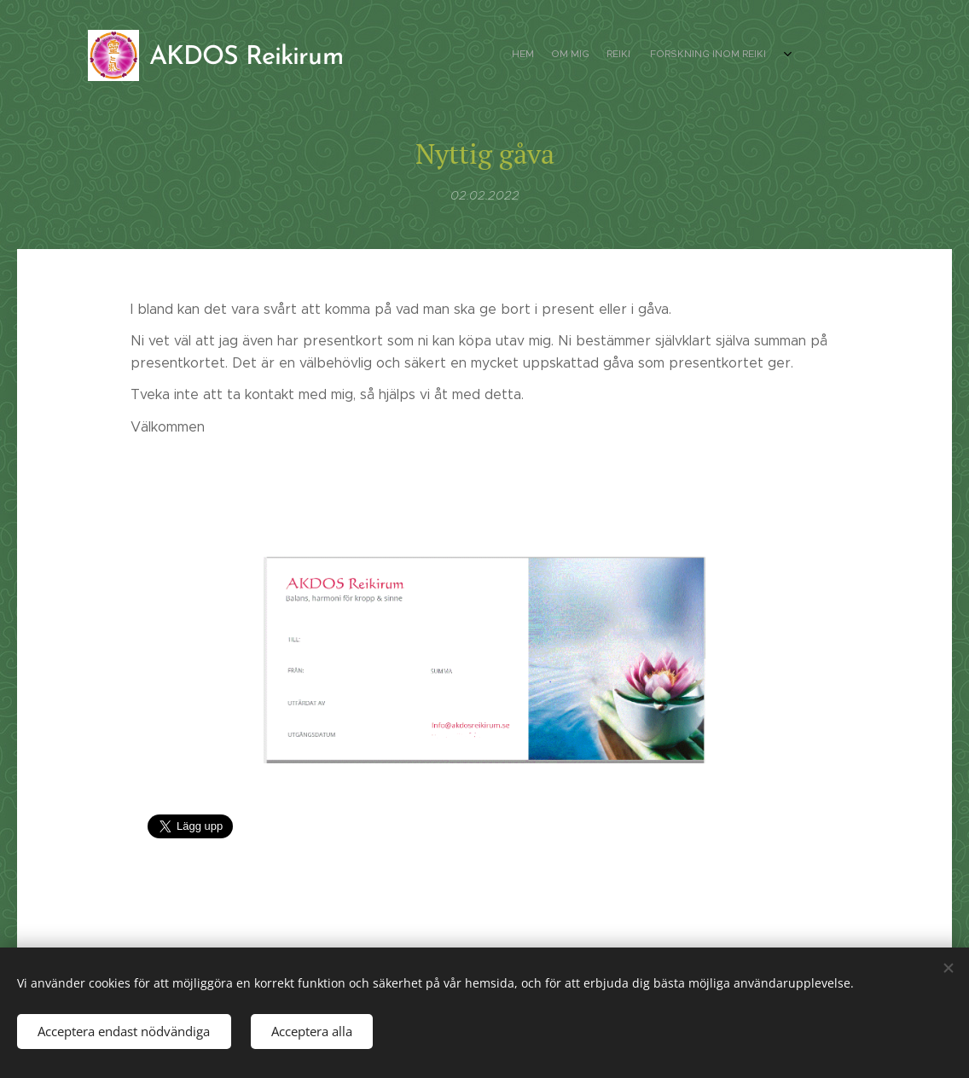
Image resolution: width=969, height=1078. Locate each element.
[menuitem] (717, 55)
